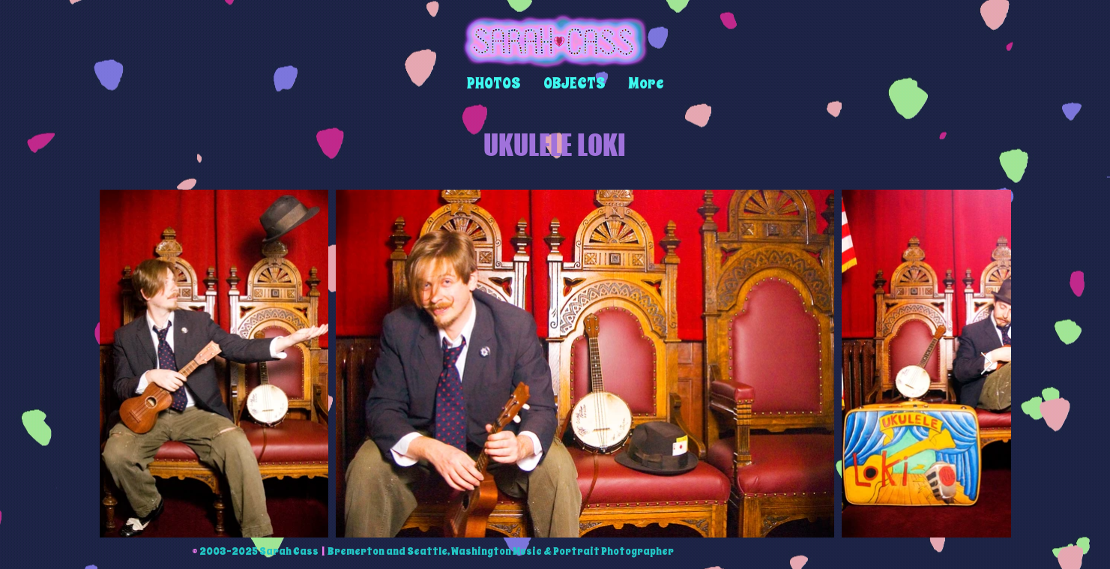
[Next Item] (987, 364)
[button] (494, 83)
